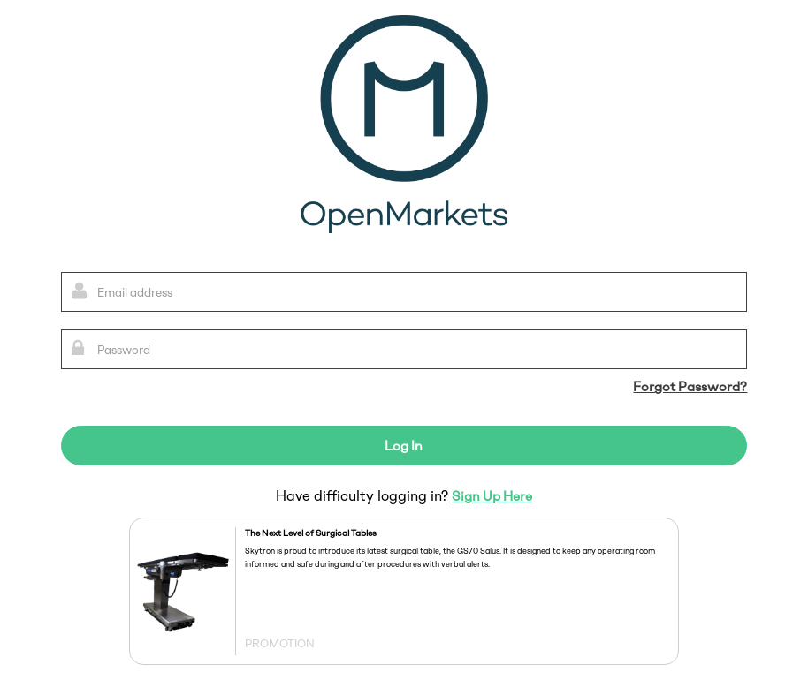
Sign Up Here (492, 496)
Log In (404, 446)
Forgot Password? (690, 387)
